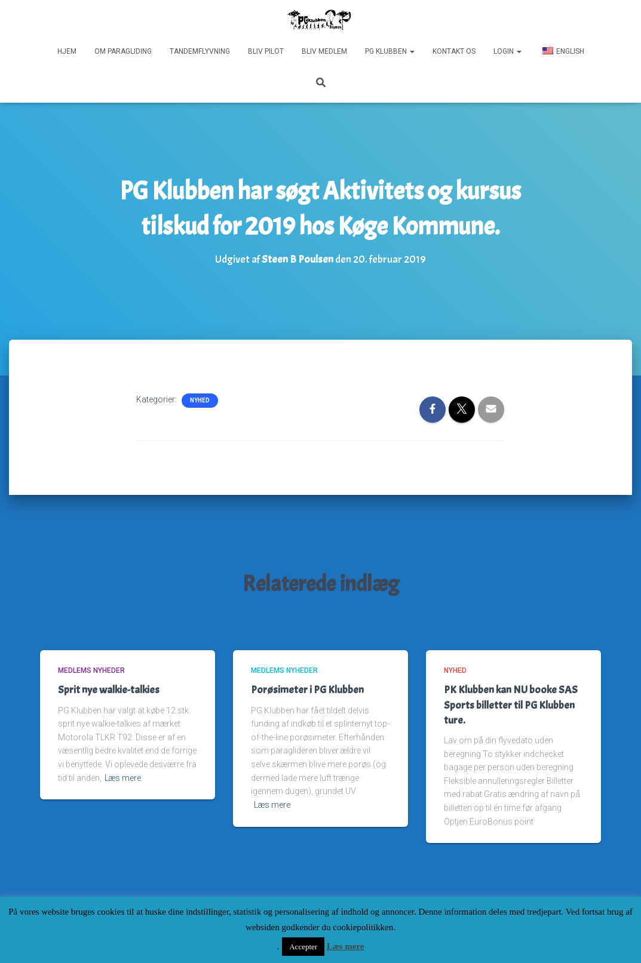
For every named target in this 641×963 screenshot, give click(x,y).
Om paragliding (123, 51)
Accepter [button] (303, 946)
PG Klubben (390, 51)
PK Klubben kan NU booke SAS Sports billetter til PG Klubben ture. (511, 705)
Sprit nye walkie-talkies (109, 690)
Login (507, 51)
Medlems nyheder (91, 670)
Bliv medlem (324, 51)
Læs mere (123, 778)
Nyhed (200, 400)
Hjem (66, 51)
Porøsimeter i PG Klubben (307, 690)
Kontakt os (454, 51)
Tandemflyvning (200, 51)
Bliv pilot (266, 51)
